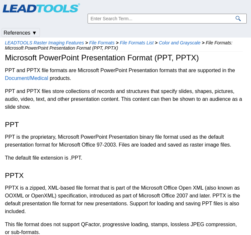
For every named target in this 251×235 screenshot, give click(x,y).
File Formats (102, 42)
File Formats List (136, 42)
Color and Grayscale (180, 42)
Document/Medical (26, 78)
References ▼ (20, 33)
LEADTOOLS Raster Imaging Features (44, 42)
